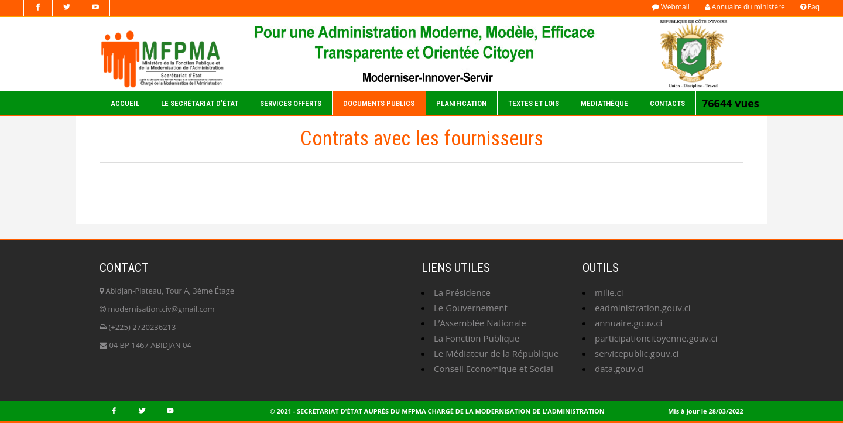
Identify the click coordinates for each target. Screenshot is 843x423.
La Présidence (462, 292)
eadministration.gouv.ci (643, 307)
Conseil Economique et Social (493, 368)
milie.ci (609, 292)
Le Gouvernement (471, 307)
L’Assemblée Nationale (480, 323)
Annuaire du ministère (745, 7)
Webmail (671, 7)
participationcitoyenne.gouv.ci (656, 338)
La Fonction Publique (476, 338)
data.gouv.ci (619, 368)
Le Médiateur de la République (496, 353)
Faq (810, 7)
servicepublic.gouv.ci (637, 353)
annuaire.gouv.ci (628, 323)
